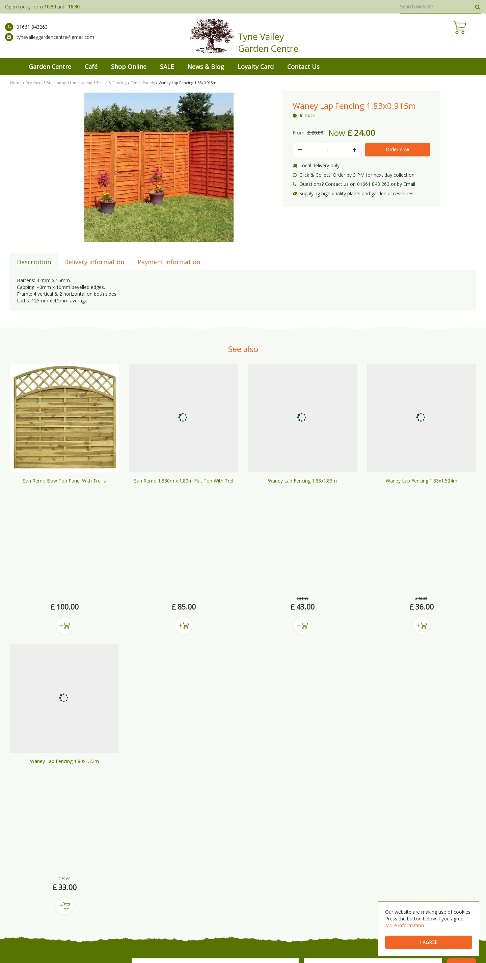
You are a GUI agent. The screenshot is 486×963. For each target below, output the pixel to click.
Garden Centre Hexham (374, 922)
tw (35, 852)
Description (34, 262)
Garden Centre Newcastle (81, 922)
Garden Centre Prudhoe (132, 922)
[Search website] (440, 7)
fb (14, 852)
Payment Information (169, 262)
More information (404, 925)
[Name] (215, 750)
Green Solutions (86, 949)
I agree (428, 942)
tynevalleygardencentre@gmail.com (49, 42)
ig (25, 852)
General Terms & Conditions (134, 949)
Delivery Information (94, 262)
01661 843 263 (373, 184)
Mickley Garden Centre (33, 922)
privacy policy (217, 764)
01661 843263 (26, 32)
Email (409, 184)
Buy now (64, 518)
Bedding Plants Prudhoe (273, 922)
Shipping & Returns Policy (191, 949)
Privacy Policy (234, 949)
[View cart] (474, 37)
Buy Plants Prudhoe (229, 922)
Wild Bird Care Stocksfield (325, 922)
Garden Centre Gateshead (182, 922)
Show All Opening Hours (393, 873)
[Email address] (373, 750)
